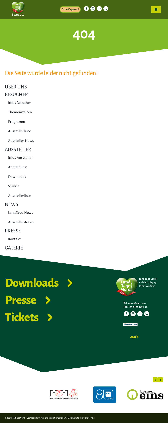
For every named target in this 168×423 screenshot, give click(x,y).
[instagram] (92, 8)
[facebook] (86, 8)
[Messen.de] (130, 321)
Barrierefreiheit (87, 418)
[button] (155, 379)
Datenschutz (73, 418)
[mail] (99, 8)
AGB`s (134, 337)
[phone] (105, 8)
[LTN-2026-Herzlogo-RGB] (18, 1)
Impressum (61, 418)
